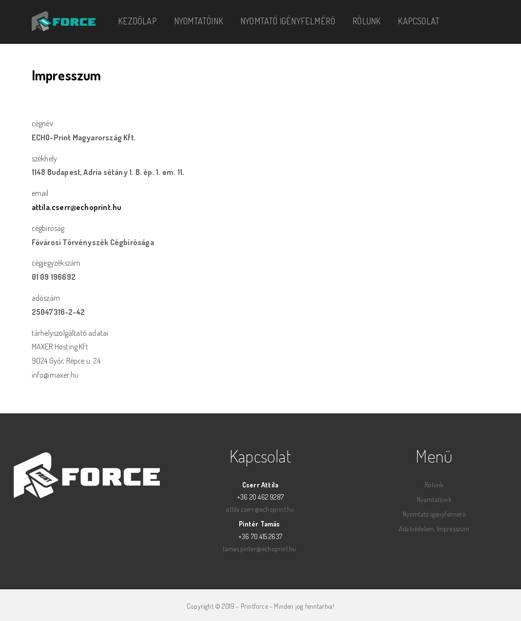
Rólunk (366, 21)
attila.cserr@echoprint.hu (77, 207)
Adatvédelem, (417, 528)
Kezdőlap (137, 21)
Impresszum (453, 528)
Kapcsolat (419, 21)
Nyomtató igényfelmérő (287, 21)
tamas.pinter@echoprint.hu (259, 548)
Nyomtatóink (198, 21)
